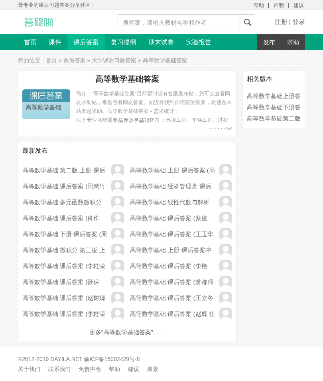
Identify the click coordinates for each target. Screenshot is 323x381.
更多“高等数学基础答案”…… (127, 332)
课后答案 (86, 42)
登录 (298, 21)
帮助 (259, 5)
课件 (55, 42)
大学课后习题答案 (114, 60)
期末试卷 (161, 42)
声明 (279, 5)
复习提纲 (123, 42)
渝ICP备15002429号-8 (112, 359)
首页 (30, 42)
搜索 (152, 369)
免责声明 (90, 369)
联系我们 (59, 369)
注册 (281, 21)
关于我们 (29, 369)
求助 (293, 42)
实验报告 (198, 42)
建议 (298, 5)
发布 (269, 42)
